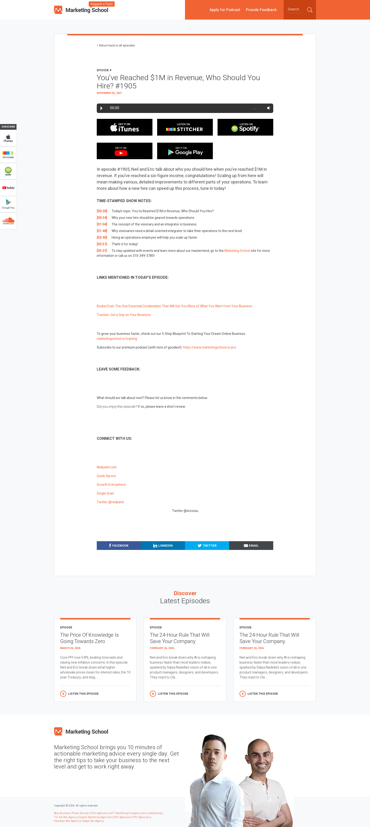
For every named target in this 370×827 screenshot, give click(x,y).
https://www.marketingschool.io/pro (209, 347)
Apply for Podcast (225, 9)
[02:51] (102, 244)
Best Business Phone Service (71, 813)
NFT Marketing (119, 813)
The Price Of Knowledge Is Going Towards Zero (89, 638)
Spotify (8, 171)
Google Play (8, 204)
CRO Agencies (99, 813)
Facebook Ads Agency (67, 821)
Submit (309, 9)
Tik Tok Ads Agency (65, 817)
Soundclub (8, 220)
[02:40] (102, 237)
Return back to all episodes (117, 45)
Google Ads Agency (93, 821)
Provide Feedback (261, 9)
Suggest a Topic (102, 4)
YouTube (8, 187)
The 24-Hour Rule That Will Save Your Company (180, 638)
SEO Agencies (122, 817)
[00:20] (102, 211)
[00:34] (102, 217)
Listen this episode (83, 694)
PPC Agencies (141, 817)
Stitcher (8, 154)
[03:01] (102, 250)
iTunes (8, 138)
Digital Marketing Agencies (95, 817)
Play (101, 108)
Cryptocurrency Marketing (145, 813)
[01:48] (102, 231)
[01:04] (102, 224)
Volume (267, 108)
